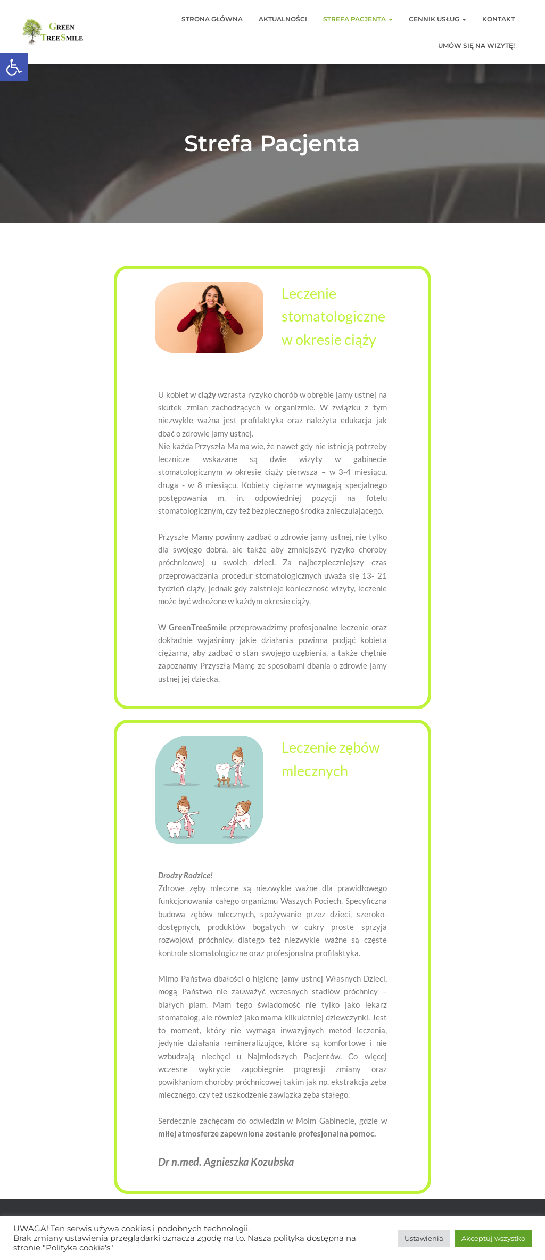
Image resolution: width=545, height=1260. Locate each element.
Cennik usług (437, 19)
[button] (14, 67)
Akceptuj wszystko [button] (493, 1238)
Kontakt (498, 19)
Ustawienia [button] (423, 1238)
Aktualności (283, 19)
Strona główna (212, 19)
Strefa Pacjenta (358, 19)
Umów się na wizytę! (476, 46)
